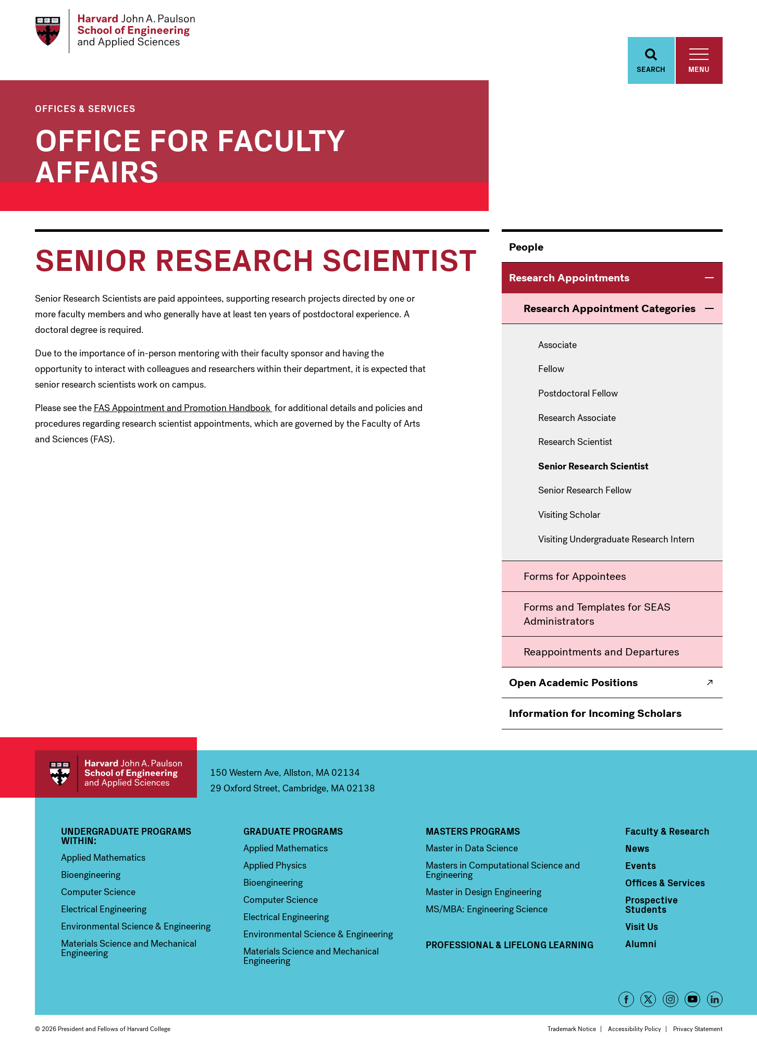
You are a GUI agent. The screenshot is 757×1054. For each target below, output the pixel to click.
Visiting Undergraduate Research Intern (616, 539)
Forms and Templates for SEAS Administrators (597, 614)
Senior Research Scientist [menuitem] (593, 467)
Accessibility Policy (634, 1029)
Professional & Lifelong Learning (509, 944)
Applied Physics (274, 865)
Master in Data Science (472, 848)
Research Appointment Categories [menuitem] (610, 308)
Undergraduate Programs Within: (126, 835)
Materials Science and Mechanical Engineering (128, 948)
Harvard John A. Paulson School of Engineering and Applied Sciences (116, 774)
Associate (557, 345)
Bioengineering (90, 874)
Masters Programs (473, 831)
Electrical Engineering (103, 909)
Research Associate (577, 418)
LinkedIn (715, 999)
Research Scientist (575, 442)
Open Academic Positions (573, 682)
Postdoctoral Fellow (578, 394)
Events (640, 865)
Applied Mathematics (103, 857)
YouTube (692, 999)
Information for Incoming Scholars (595, 713)
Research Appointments (569, 277)
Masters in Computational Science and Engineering (503, 870)
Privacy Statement (698, 1029)
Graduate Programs (293, 831)
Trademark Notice (572, 1029)
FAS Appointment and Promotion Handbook (183, 408)
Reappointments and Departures (601, 651)
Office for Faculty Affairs (189, 153)
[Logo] (115, 31)
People (526, 247)
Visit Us (641, 926)
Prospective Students (651, 904)
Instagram (670, 999)
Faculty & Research (667, 831)
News (637, 848)
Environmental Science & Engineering (135, 926)
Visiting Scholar (569, 515)
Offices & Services (85, 108)
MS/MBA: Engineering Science (487, 909)
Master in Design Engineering (483, 892)
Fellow (551, 369)
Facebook (626, 999)
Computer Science (98, 892)
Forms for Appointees (575, 576)
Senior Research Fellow (584, 491)
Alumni (640, 943)
